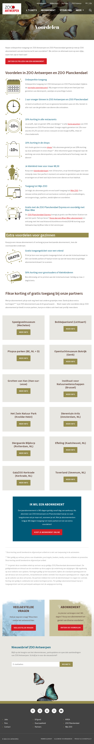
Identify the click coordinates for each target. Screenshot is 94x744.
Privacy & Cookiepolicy (83, 739)
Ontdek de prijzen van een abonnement (26, 61)
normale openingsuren (37, 87)
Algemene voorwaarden (63, 739)
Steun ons (66, 10)
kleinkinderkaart (41, 170)
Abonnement (48, 10)
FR (86, 3)
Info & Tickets (28, 10)
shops (49, 147)
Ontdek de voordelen (70, 627)
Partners (38, 727)
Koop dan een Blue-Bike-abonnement (66, 218)
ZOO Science (76, 3)
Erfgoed (38, 719)
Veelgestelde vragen (23, 628)
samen (41, 3)
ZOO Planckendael (72, 723)
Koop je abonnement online (47, 532)
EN (90, 3)
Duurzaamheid (40, 723)
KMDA (67, 719)
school (54, 3)
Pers (6, 723)
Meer (80, 10)
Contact (7, 727)
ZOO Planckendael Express (39, 214)
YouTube (65, 3)
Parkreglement (46, 739)
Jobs (6, 719)
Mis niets (66, 664)
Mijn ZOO (74, 190)
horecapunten (74, 124)
